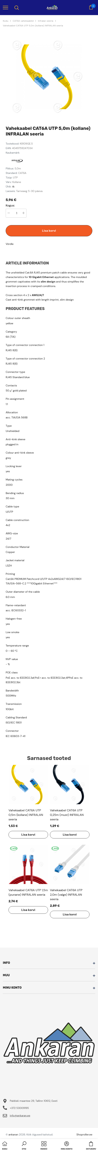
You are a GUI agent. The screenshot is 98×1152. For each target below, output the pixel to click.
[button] (24, 1146)
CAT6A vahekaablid (23, 20)
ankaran (13, 1134)
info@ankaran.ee (20, 1115)
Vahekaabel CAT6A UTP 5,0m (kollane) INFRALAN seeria (33, 25)
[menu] (5, 7)
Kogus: (10, 205)
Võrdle (10, 244)
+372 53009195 (19, 1108)
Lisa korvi (49, 231)
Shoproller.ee (84, 1134)
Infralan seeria (45, 20)
